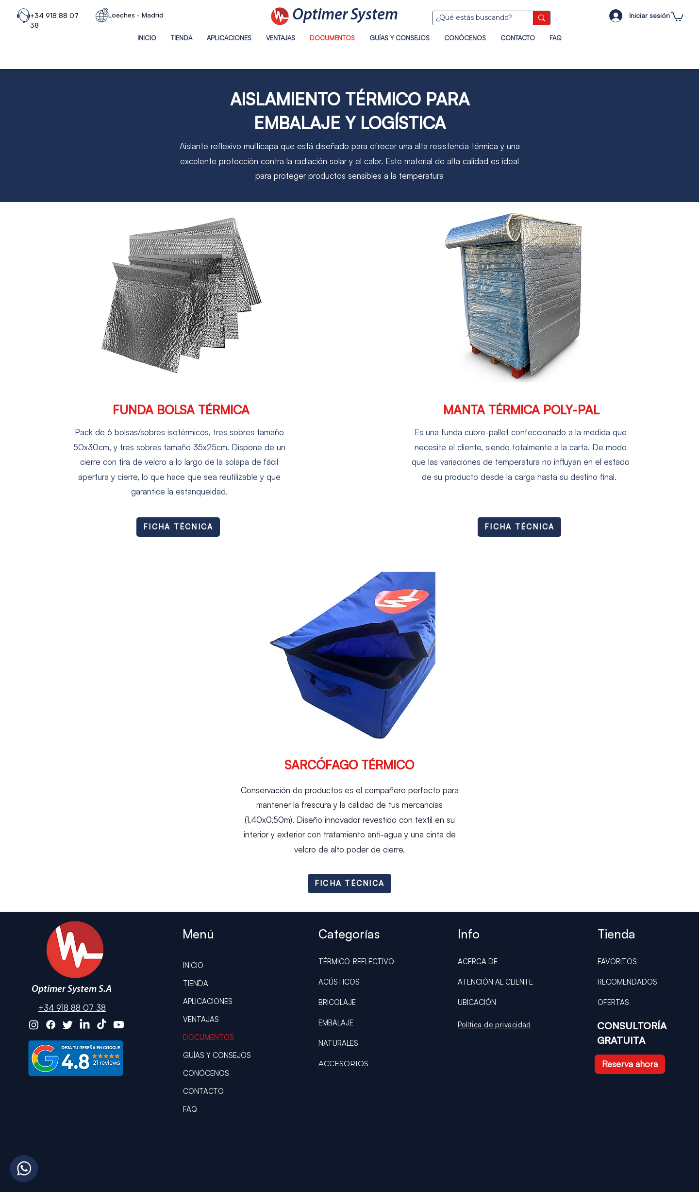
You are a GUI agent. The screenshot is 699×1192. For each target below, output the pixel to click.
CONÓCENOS (206, 1073)
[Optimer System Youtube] (119, 1025)
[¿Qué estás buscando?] (474, 18)
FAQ (190, 1109)
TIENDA (195, 983)
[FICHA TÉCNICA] (178, 527)
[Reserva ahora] (630, 1064)
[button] (677, 16)
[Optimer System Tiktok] (102, 1025)
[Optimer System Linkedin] (85, 1025)
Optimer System (345, 15)
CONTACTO (203, 1091)
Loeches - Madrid (136, 15)
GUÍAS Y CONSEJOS (217, 1055)
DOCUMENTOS (208, 1037)
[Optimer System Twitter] (68, 1025)
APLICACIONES (208, 1001)
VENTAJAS (201, 1019)
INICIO (193, 965)
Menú (198, 933)
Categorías (349, 933)
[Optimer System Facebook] (51, 1025)
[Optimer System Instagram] (34, 1025)
